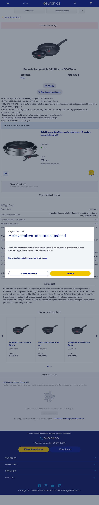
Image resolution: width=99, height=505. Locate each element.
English (11, 231)
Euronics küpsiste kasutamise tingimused (27, 258)
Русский (20, 231)
